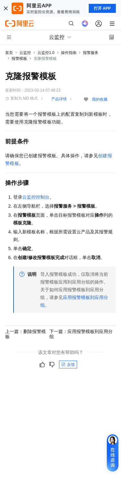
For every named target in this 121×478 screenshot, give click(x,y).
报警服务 (90, 52)
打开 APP (102, 8)
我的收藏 (99, 99)
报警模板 (19, 58)
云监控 (25, 52)
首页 (9, 52)
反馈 (68, 364)
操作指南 (68, 52)
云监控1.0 (46, 52)
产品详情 (59, 99)
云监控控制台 (35, 197)
